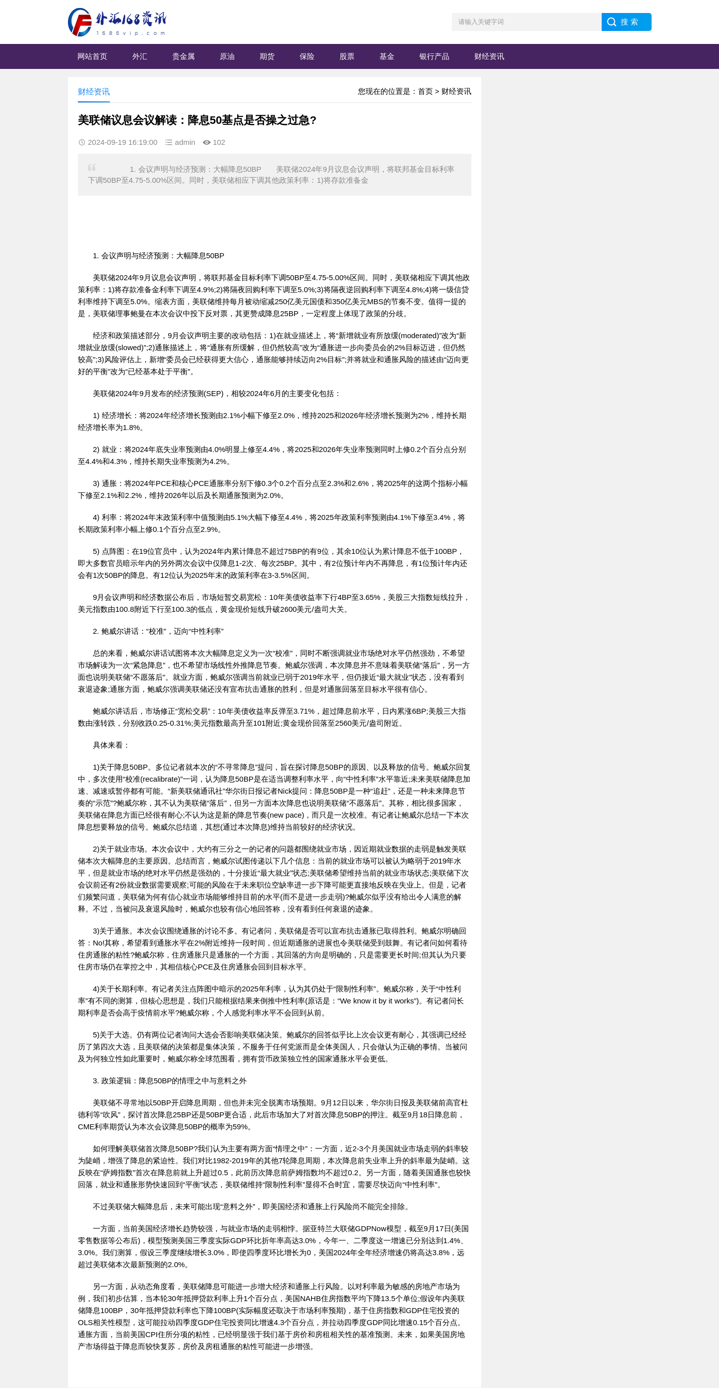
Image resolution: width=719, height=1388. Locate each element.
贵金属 (183, 56)
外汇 (139, 56)
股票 (347, 56)
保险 (307, 56)
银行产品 (434, 56)
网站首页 (92, 56)
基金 (386, 56)
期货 (267, 56)
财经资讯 (489, 56)
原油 (227, 56)
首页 (425, 91)
